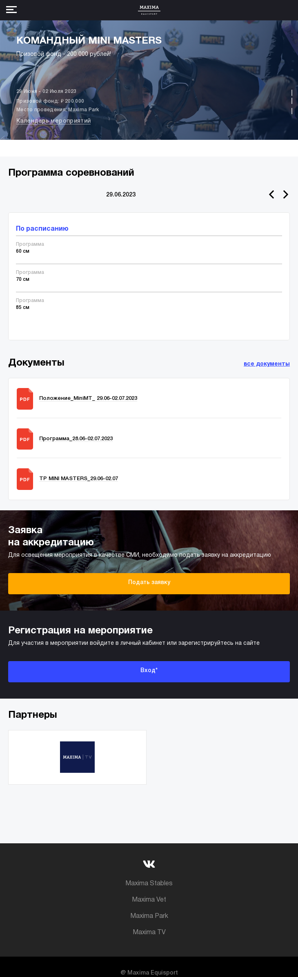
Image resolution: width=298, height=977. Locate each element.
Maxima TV (149, 932)
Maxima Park (149, 916)
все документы (267, 364)
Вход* (149, 670)
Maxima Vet (149, 900)
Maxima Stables (149, 884)
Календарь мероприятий (53, 121)
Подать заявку (149, 582)
